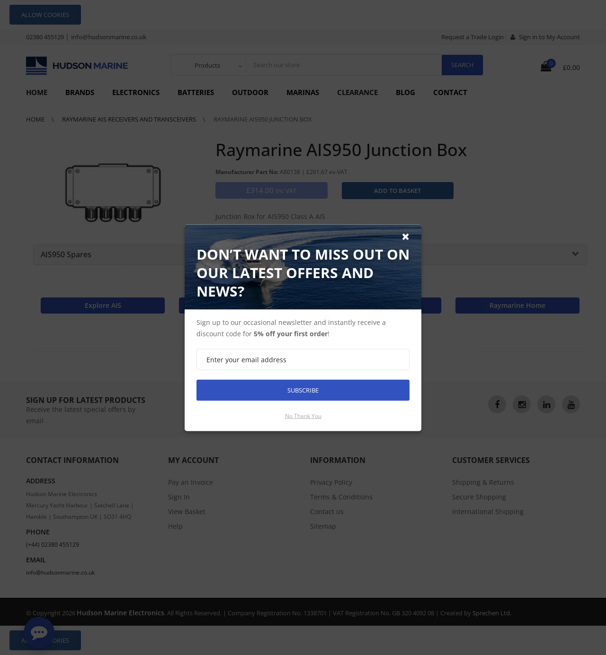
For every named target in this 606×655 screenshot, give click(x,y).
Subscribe (303, 389)
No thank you (303, 415)
